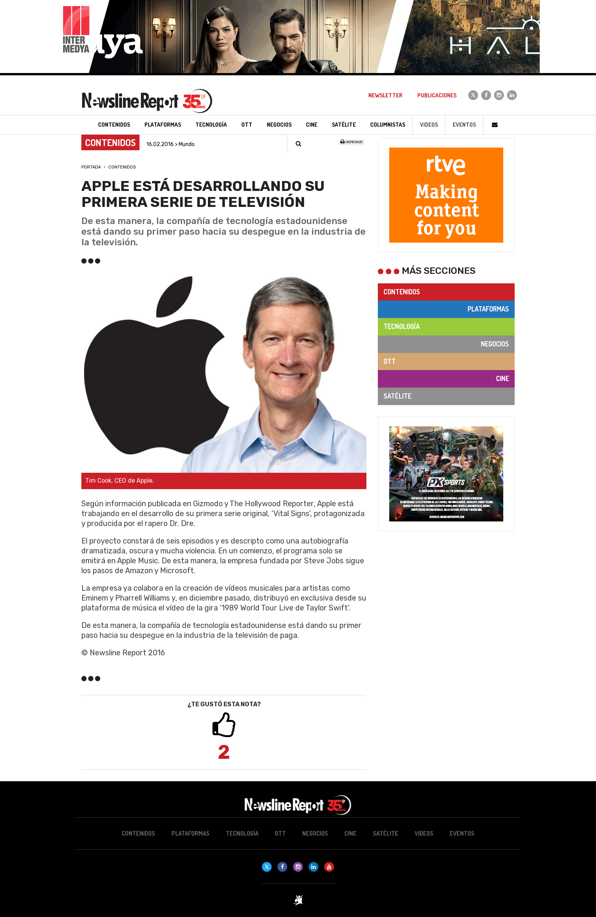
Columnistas (387, 124)
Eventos (464, 124)
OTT (390, 361)
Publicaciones (437, 95)
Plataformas (488, 309)
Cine (502, 378)
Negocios (495, 344)
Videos (429, 124)
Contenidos (122, 167)
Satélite (397, 396)
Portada (91, 167)
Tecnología (402, 326)
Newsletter (385, 95)
